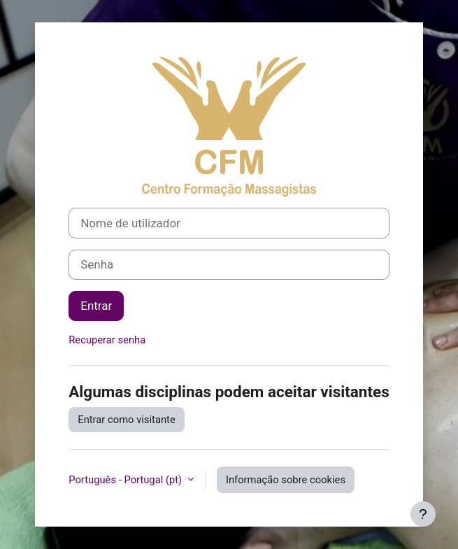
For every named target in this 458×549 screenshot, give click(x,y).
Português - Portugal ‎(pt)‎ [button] (127, 479)
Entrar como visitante (126, 419)
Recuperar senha (107, 340)
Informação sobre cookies (285, 479)
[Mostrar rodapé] (423, 514)
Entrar (96, 306)
